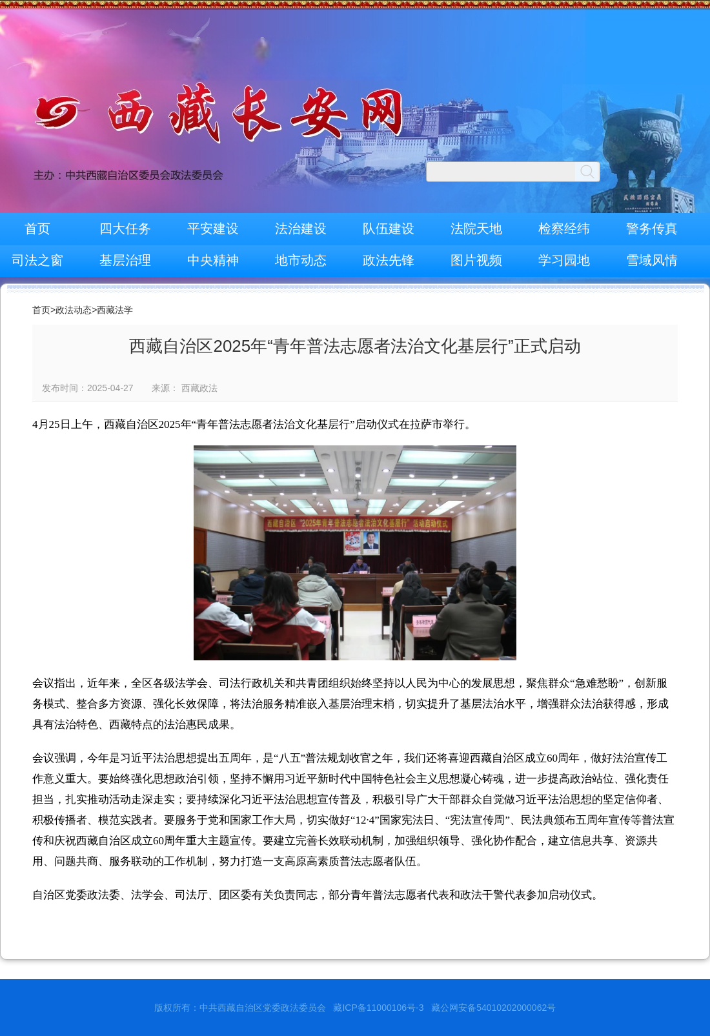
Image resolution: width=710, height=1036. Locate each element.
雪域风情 (652, 260)
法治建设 (301, 228)
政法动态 (74, 310)
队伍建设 (388, 228)
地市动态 (301, 260)
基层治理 (125, 260)
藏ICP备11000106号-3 (378, 1007)
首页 (37, 228)
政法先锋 (388, 260)
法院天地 (476, 228)
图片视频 (476, 260)
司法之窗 (37, 260)
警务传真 (652, 228)
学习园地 (564, 260)
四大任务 (125, 228)
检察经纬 (564, 228)
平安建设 (213, 228)
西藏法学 (115, 310)
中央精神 (213, 260)
